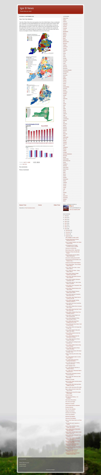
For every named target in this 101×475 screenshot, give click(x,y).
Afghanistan (65, 18)
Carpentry (65, 50)
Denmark (65, 66)
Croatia (64, 61)
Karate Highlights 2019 (70, 365)
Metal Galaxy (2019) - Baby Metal (73, 250)
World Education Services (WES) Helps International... (72, 255)
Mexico (64, 125)
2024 (66, 219)
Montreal (65, 128)
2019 (66, 228)
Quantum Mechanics (67, 154)
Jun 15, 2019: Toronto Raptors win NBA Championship (73, 316)
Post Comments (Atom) (30, 207)
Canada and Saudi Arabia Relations (73, 262)
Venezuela (65, 197)
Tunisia (64, 185)
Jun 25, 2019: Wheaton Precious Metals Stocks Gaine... (72, 292)
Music (64, 132)
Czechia (65, 65)
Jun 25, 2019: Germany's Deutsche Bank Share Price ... (73, 295)
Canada (64, 48)
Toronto (64, 184)
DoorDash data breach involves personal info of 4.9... (72, 240)
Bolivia (64, 36)
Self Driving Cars (66, 160)
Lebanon (65, 113)
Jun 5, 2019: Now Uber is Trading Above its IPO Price (73, 363)
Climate (64, 58)
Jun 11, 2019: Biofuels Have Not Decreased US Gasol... (72, 336)
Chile (64, 55)
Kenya (64, 110)
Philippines (65, 147)
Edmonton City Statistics (71, 412)
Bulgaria (65, 39)
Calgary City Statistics (70, 410)
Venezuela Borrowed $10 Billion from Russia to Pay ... (73, 260)
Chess (64, 53)
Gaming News (66, 86)
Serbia (64, 162)
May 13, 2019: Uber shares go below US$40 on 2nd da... (73, 385)
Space (64, 170)
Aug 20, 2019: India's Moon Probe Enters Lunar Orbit (73, 441)
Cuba (64, 63)
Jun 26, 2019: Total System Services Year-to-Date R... (73, 277)
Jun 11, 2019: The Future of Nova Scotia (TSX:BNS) (73, 339)
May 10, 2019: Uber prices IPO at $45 (73, 387)
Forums (64, 81)
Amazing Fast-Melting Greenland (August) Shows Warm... (72, 453)
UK (63, 190)
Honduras (65, 91)
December (68, 230)
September (68, 235)
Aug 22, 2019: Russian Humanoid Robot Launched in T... (73, 438)
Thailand (65, 182)
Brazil (64, 38)
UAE (64, 189)
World (64, 200)
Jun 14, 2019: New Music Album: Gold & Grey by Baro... (74, 325)
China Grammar (22, 464)
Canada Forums (22, 466)
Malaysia (65, 120)
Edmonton (65, 75)
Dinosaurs (65, 68)
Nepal (64, 135)
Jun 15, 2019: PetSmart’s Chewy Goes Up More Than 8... (72, 319)
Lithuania (65, 117)
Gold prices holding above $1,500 (73, 257)
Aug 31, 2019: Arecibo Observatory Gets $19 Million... (73, 430)
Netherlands (65, 137)
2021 (66, 225)
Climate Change (69, 395)
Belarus (64, 33)
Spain (64, 172)
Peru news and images (70, 401)
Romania (65, 155)
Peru (64, 145)
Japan (64, 108)
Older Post (57, 205)
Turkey (64, 187)
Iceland (64, 95)
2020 (66, 226)
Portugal (65, 152)
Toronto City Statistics (70, 414)
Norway (64, 140)
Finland (64, 80)
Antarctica (65, 23)
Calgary (64, 45)
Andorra (64, 21)
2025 (66, 217)
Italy (64, 107)
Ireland (64, 103)
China (64, 56)
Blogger (53, 469)
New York (25, 164)
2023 (66, 221)
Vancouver (65, 195)
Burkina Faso (66, 41)
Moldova (65, 127)
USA (64, 194)
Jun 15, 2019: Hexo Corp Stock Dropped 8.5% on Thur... (72, 322)
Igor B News (27, 8)
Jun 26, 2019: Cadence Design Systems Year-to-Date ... (72, 274)
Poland (64, 150)
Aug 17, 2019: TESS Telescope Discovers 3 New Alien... (72, 444)
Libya (64, 115)
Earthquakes (65, 71)
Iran (64, 100)
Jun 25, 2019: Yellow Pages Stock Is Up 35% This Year (73, 298)
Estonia (64, 78)
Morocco (65, 130)
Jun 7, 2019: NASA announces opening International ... (72, 360)
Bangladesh (65, 31)
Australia (65, 28)
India (64, 96)
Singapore (65, 164)
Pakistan (65, 142)
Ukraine (64, 192)
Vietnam (65, 199)
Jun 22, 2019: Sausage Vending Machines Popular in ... (72, 301)
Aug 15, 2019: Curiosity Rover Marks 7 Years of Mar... (73, 447)
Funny (64, 85)
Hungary (65, 93)
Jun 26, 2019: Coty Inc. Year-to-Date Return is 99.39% (73, 283)
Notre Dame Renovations (71, 399)
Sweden (65, 177)
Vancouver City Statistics (71, 418)
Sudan (64, 175)
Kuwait (64, 112)
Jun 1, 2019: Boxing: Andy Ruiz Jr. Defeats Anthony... (73, 368)
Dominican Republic (67, 70)
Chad (64, 51)
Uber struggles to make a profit (72, 237)
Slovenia (65, 165)
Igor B (72, 205)
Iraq (64, 102)
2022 (66, 223)
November (68, 232)
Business (65, 43)
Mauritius (65, 123)
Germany (65, 88)
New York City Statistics (70, 409)
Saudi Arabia (66, 158)
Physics (64, 148)
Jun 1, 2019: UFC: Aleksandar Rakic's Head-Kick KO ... (73, 371)
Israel (64, 105)
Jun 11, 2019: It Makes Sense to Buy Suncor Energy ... (73, 345)
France (64, 83)
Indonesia (65, 98)
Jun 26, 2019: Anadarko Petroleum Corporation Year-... (73, 280)
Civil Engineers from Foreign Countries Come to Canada (72, 246)
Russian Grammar (69, 407)
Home (40, 205)
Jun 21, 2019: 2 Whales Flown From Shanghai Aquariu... (73, 313)
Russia (64, 157)
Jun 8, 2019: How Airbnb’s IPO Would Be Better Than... (73, 351)
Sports (64, 174)
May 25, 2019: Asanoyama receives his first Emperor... (73, 374)
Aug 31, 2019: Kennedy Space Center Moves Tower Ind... (73, 433)
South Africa (65, 167)
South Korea (65, 169)
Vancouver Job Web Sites (71, 248)
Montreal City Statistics (70, 416)
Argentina (65, 24)
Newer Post (22, 205)
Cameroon (65, 46)
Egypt (64, 76)
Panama (65, 143)
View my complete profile (74, 209)
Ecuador (65, 73)
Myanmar (65, 133)
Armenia (65, 26)
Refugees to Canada (70, 379)
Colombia (65, 60)
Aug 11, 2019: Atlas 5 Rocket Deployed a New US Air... (72, 450)
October (67, 233)
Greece (64, 90)
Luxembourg (65, 118)
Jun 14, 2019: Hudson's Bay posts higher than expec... (73, 330)
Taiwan (64, 180)
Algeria (64, 19)
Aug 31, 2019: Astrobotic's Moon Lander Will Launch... (72, 427)
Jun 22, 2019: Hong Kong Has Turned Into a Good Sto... (73, 310)
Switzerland (65, 179)
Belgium (65, 34)
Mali (64, 122)
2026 (66, 215)
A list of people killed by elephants (73, 405)
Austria (64, 29)
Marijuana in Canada (70, 403)
